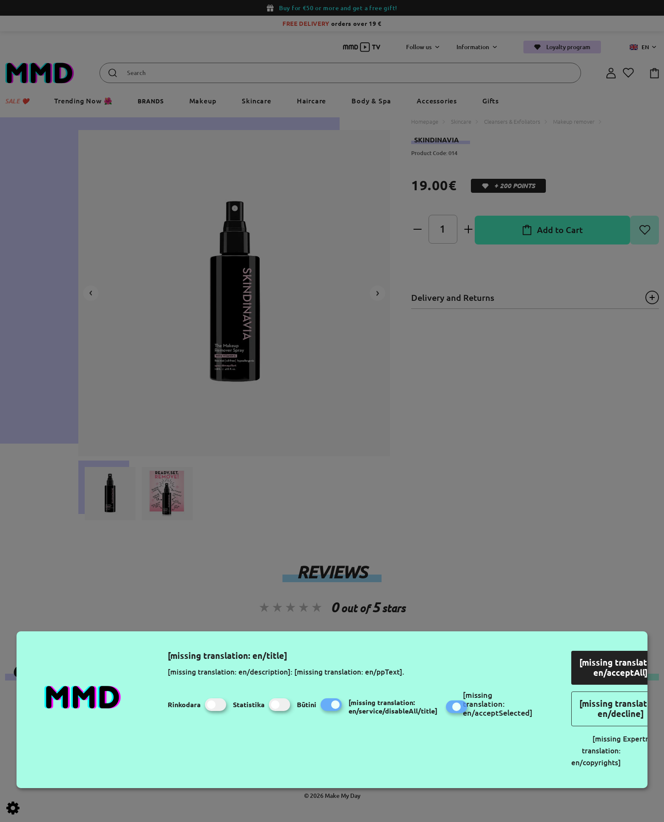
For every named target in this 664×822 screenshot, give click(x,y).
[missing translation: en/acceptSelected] (497, 704)
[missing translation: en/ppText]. (349, 672)
